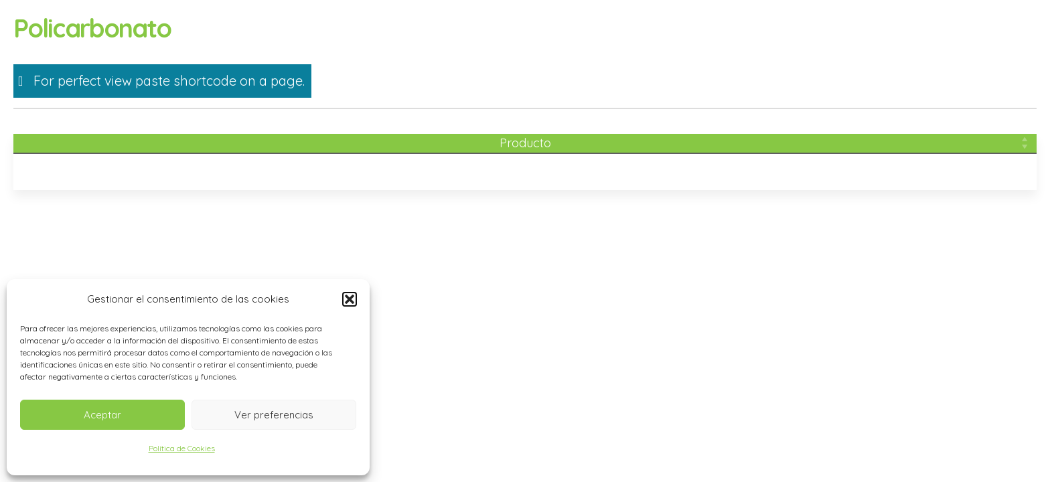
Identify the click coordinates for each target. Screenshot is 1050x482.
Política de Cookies (182, 448)
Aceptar (102, 414)
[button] (349, 299)
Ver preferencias (273, 414)
